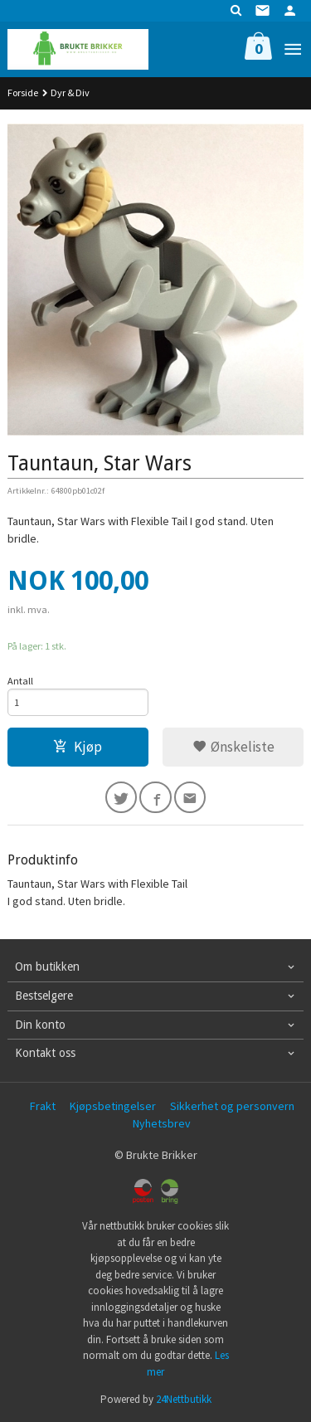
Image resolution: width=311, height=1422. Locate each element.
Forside (22, 92)
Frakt (43, 1105)
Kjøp (77, 747)
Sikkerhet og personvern (232, 1105)
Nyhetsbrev (162, 1123)
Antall (20, 680)
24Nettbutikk (183, 1399)
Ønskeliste (233, 747)
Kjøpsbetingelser (113, 1105)
